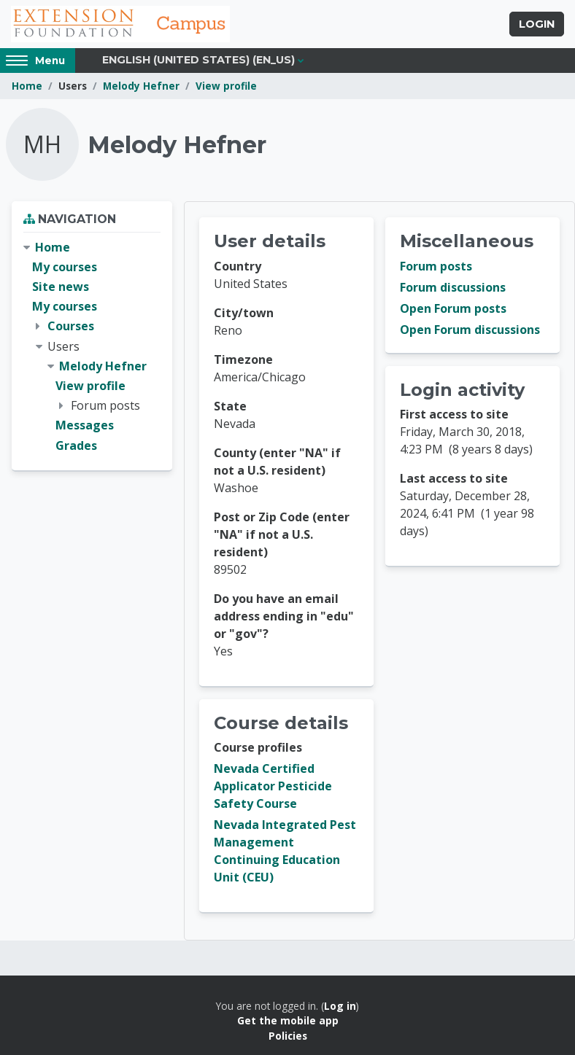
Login (537, 24)
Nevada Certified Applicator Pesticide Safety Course (273, 785)
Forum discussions (453, 287)
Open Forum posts (453, 308)
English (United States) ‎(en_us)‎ (198, 59)
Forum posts (436, 266)
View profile (226, 86)
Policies (288, 1036)
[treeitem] (92, 347)
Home (27, 86)
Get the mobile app (288, 1020)
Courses (70, 326)
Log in (340, 1006)
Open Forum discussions (470, 330)
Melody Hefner (141, 86)
